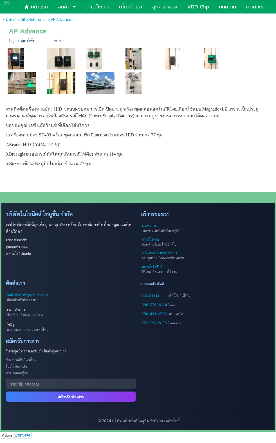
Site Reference (34, 19)
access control (50, 40)
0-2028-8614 (150, 295)
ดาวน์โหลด (150, 239)
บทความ (149, 225)
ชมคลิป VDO (152, 266)
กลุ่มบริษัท (26, 40)
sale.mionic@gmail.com (27, 294)
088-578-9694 (155, 304)
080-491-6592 (154, 313)
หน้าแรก (10, 19)
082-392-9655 (155, 322)
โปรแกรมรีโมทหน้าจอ (159, 252)
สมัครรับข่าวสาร (71, 396)
